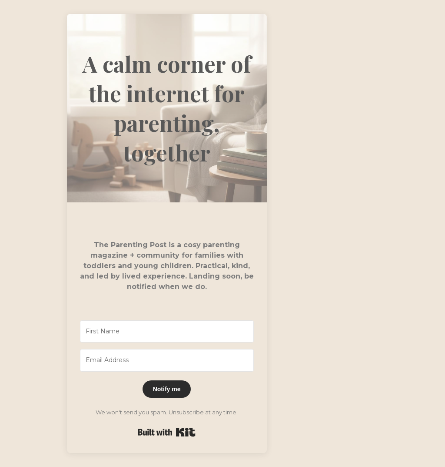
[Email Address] (167, 360)
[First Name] (167, 331)
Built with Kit (167, 432)
